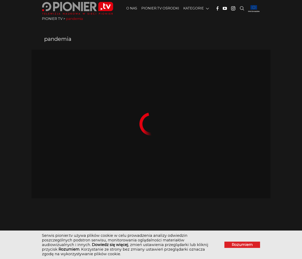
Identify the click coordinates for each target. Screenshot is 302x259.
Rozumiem (242, 244)
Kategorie (193, 8)
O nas (131, 8)
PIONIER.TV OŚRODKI (160, 8)
